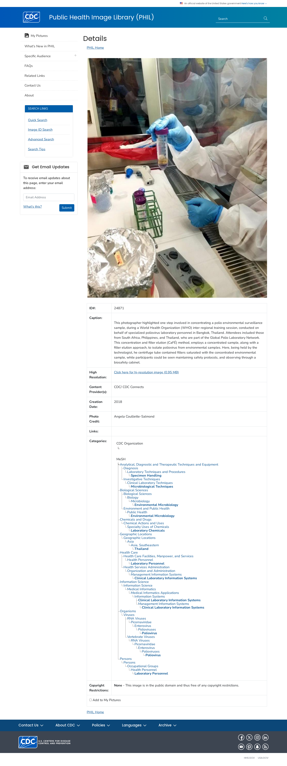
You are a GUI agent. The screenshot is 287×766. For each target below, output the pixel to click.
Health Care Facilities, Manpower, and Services (158, 556)
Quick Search (37, 120)
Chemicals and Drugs (136, 519)
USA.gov (263, 758)
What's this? (32, 206)
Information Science (134, 582)
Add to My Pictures (106, 700)
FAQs (29, 66)
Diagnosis (131, 468)
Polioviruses (147, 629)
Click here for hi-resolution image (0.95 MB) (146, 372)
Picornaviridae (141, 622)
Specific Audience (38, 56)
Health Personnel (140, 560)
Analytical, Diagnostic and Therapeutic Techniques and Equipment (169, 464)
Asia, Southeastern (145, 545)
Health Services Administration (146, 567)
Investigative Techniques (142, 479)
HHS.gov (249, 758)
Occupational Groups (142, 666)
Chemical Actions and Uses (144, 523)
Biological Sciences (134, 490)
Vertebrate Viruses (141, 637)
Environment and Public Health (146, 508)
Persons (126, 659)
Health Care (129, 552)
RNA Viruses (136, 618)
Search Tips (36, 149)
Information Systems (150, 596)
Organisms (128, 611)
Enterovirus (143, 626)
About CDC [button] (67, 725)
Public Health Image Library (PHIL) (101, 17)
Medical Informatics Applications (155, 593)
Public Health (137, 512)
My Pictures (36, 36)
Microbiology (140, 501)
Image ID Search (40, 129)
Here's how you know (254, 3)
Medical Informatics (141, 589)
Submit (67, 208)
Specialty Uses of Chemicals (148, 527)
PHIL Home (95, 47)
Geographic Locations (136, 534)
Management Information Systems (156, 574)
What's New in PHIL (40, 46)
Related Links (35, 76)
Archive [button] (168, 725)
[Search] (239, 19)
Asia (130, 541)
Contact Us (33, 85)
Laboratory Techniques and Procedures (156, 472)
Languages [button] (134, 725)
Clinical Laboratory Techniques (150, 483)
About (29, 95)
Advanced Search (41, 139)
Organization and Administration (151, 571)
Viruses (129, 615)
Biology (132, 497)
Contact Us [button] (31, 725)
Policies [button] (101, 725)
